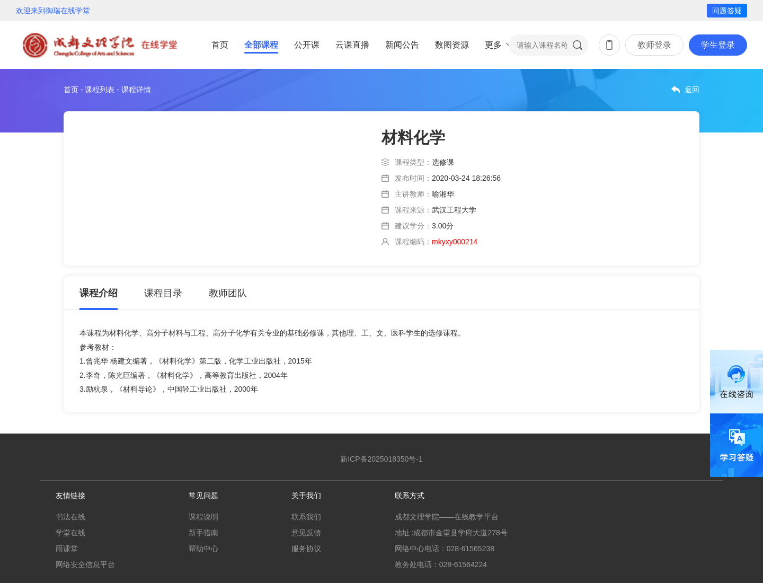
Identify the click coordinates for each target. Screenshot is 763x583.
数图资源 (452, 44)
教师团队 (228, 293)
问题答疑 (727, 10)
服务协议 (306, 548)
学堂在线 (70, 532)
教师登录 (654, 44)
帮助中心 (203, 548)
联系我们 (306, 517)
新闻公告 (402, 44)
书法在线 (70, 517)
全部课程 (261, 44)
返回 (692, 89)
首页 (219, 44)
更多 (493, 44)
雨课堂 (67, 548)
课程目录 (163, 293)
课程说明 (203, 517)
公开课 (307, 44)
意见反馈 (306, 532)
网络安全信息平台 (85, 564)
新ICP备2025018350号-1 (381, 459)
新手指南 (203, 532)
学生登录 (718, 44)
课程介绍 (98, 293)
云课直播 (352, 44)
